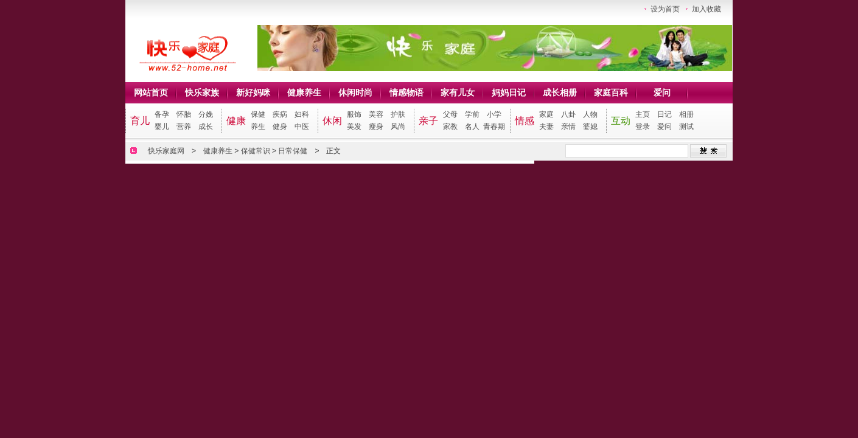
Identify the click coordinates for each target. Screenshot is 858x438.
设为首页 (665, 9)
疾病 (280, 114)
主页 (642, 114)
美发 (354, 126)
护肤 (398, 114)
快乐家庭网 (166, 151)
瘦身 (376, 126)
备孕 (162, 114)
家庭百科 (611, 92)
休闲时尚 (355, 92)
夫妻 (546, 126)
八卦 (568, 114)
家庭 (546, 114)
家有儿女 (458, 92)
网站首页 (151, 92)
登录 (642, 126)
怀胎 (183, 114)
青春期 (494, 126)
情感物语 (406, 92)
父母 (450, 114)
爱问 (662, 92)
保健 (258, 114)
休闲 (332, 121)
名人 (472, 126)
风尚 (398, 126)
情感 (524, 121)
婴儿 (162, 126)
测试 (686, 126)
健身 (280, 126)
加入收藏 (706, 9)
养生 (258, 126)
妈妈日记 (509, 92)
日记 (664, 114)
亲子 (428, 121)
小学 (494, 114)
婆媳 (590, 126)
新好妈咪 (253, 92)
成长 (205, 126)
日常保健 (292, 151)
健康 (236, 121)
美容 (376, 114)
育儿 (140, 121)
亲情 (568, 126)
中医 (302, 126)
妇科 (302, 114)
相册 (686, 114)
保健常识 (255, 151)
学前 (472, 114)
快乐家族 (202, 92)
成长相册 (560, 92)
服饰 (354, 114)
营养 (183, 126)
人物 (590, 114)
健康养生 (304, 92)
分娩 (205, 114)
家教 (450, 126)
